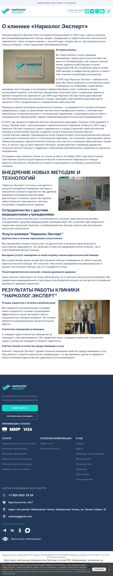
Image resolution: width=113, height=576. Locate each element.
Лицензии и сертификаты (90, 453)
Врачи (79, 448)
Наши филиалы (84, 479)
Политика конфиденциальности (20, 400)
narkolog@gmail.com (17, 516)
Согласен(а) (99, 569)
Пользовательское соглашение (20, 396)
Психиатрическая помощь (17, 464)
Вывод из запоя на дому (16, 469)
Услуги (6, 438)
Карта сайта (82, 474)
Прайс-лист (46, 443)
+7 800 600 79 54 (75, 11)
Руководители (84, 464)
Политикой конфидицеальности (41, 571)
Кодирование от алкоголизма (19, 443)
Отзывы (80, 443)
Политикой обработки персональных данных (32, 569)
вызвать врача (19, 408)
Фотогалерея (83, 459)
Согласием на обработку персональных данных (67, 569)
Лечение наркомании (14, 453)
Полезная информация (55, 438)
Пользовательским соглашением (15, 571)
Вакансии (81, 469)
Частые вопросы (49, 448)
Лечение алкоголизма (14, 448)
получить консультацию (19, 416)
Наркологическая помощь (17, 459)
